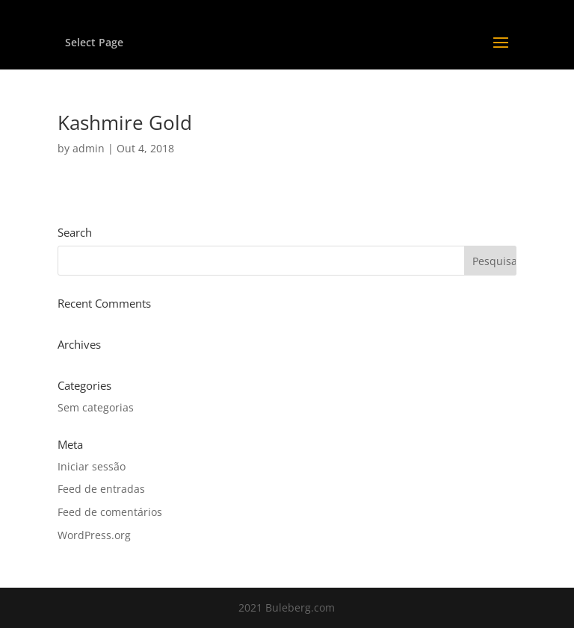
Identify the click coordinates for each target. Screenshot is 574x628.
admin (88, 148)
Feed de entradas (101, 489)
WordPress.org (94, 535)
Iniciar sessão (92, 466)
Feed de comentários (110, 512)
